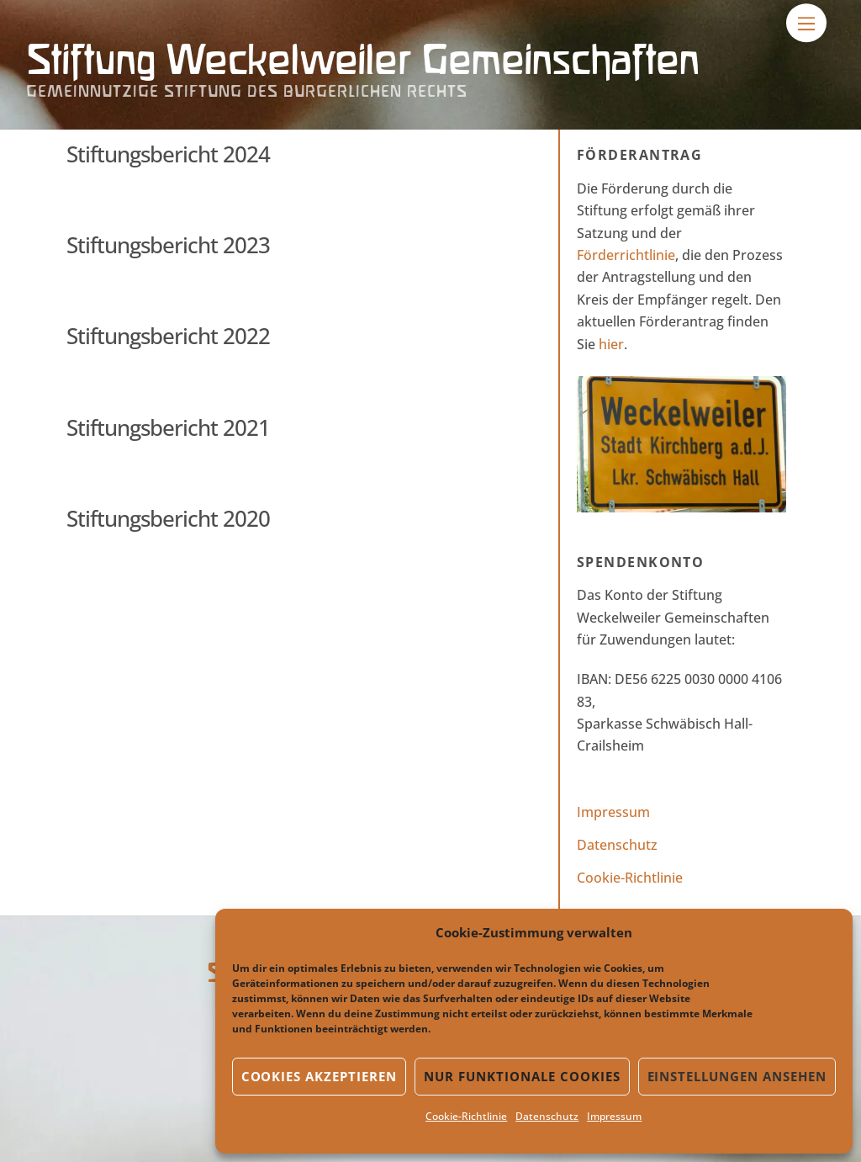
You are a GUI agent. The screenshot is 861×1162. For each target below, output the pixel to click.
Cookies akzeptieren (319, 1076)
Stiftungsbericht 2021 (168, 427)
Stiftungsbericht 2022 (168, 336)
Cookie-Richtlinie (466, 1116)
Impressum (614, 1116)
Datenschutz (546, 1116)
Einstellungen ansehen (737, 1076)
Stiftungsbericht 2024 (168, 154)
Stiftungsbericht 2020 (168, 518)
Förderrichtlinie (626, 255)
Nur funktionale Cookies (522, 1076)
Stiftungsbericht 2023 (168, 245)
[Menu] (806, 22)
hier (611, 344)
